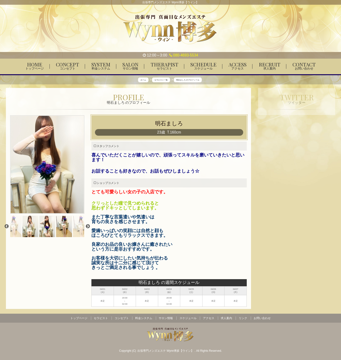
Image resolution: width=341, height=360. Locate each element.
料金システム (143, 318)
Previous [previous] (6, 226)
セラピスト (101, 318)
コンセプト (122, 318)
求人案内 (226, 318)
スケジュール (188, 318)
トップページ (78, 318)
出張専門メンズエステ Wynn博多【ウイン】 (165, 350)
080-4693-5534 (183, 55)
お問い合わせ (262, 318)
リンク (243, 318)
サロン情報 (166, 318)
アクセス (208, 318)
